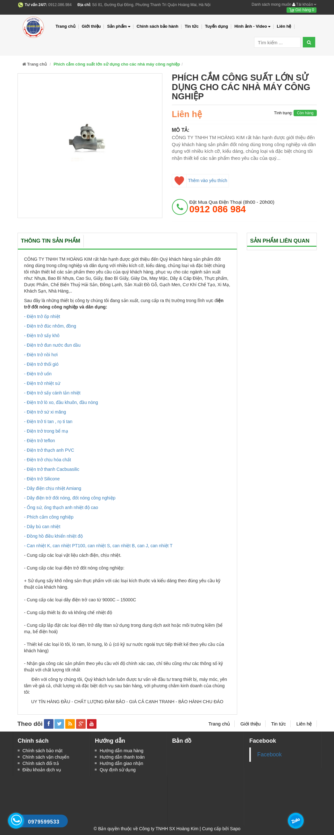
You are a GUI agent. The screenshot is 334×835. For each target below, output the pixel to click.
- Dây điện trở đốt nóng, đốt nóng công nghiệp (70, 497)
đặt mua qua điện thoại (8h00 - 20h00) (231, 206)
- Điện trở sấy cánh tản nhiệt (52, 392)
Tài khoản (304, 4)
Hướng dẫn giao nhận (121, 763)
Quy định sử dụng (118, 769)
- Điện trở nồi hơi (41, 354)
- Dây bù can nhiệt (42, 526)
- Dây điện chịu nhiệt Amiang (53, 488)
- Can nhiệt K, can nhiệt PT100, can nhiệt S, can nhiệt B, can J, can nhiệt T (98, 545)
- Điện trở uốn (38, 373)
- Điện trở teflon (39, 440)
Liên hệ (284, 26)
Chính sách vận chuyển (46, 757)
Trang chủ (65, 26)
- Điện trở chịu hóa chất (47, 459)
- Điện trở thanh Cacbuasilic (51, 469)
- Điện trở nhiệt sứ (42, 383)
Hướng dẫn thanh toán (122, 757)
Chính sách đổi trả (41, 763)
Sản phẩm (118, 26)
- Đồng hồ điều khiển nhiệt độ (53, 536)
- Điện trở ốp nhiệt (42, 316)
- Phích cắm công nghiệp (49, 517)
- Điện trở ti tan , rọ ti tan (48, 421)
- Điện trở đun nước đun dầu (52, 345)
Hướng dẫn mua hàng (121, 750)
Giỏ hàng (301, 10)
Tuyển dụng (216, 26)
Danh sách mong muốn (271, 4)
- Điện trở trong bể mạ (46, 431)
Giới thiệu (91, 26)
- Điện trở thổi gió (41, 364)
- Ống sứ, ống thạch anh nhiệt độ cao (61, 507)
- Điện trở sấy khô (42, 335)
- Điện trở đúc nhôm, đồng (50, 326)
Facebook (269, 754)
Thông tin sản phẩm (50, 241)
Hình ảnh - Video (252, 26)
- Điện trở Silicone (42, 478)
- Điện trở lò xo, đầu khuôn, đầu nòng (61, 402)
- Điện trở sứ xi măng (45, 411)
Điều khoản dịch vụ (42, 769)
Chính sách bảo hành (157, 26)
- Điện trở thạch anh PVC (49, 450)
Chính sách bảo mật (43, 750)
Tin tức (191, 26)
